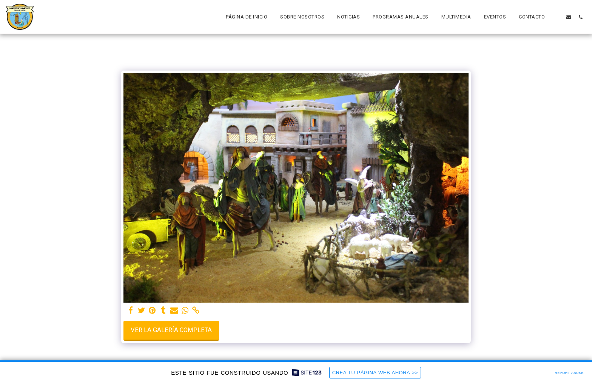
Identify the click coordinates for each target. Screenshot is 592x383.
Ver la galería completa (171, 330)
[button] (557, 17)
